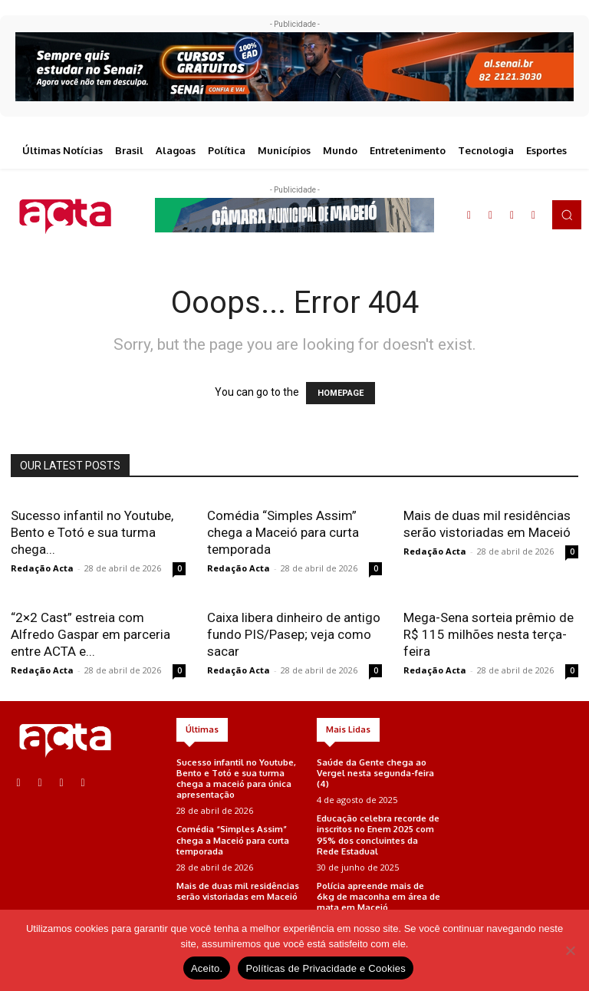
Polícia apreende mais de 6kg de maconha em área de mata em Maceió (377, 892)
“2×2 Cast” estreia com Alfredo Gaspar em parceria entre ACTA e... (90, 634)
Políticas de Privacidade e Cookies (325, 968)
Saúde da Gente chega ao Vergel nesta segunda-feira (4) (374, 772)
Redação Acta (42, 568)
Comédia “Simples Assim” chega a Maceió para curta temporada (283, 532)
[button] (566, 214)
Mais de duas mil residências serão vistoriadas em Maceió (237, 887)
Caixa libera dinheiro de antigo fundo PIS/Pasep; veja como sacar (293, 634)
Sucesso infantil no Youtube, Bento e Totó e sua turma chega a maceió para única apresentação (236, 777)
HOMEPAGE (341, 393)
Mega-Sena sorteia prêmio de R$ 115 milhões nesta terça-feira (488, 634)
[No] (569, 950)
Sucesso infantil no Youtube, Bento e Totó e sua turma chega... (92, 532)
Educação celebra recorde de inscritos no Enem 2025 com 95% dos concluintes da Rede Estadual (378, 832)
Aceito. (207, 968)
